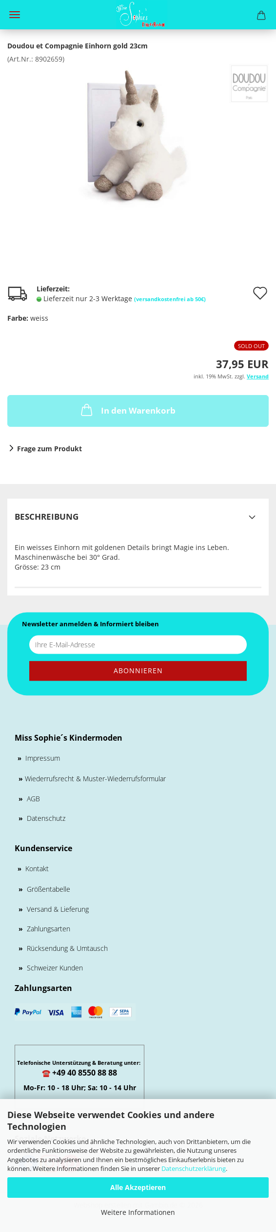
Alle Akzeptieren (138, 1187)
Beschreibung (47, 516)
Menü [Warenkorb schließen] (14, 14)
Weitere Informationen (138, 1212)
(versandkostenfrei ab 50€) (170, 299)
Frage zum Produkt (49, 448)
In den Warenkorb (127, 410)
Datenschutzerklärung (193, 1168)
